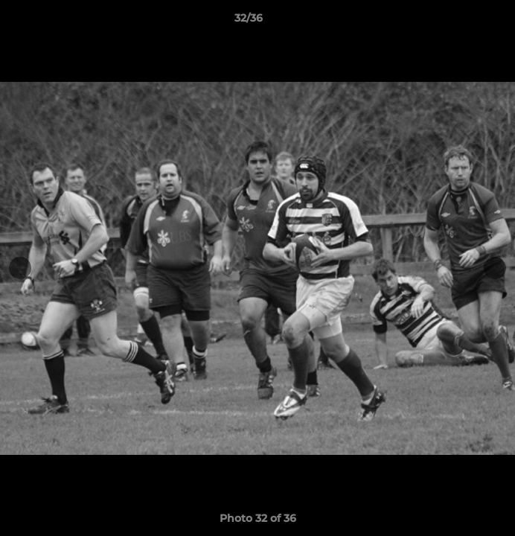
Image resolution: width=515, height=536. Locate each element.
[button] (461, 21)
